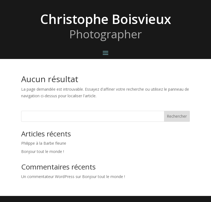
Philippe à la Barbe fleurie (43, 143)
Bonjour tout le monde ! (42, 151)
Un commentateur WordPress (47, 176)
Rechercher (177, 116)
